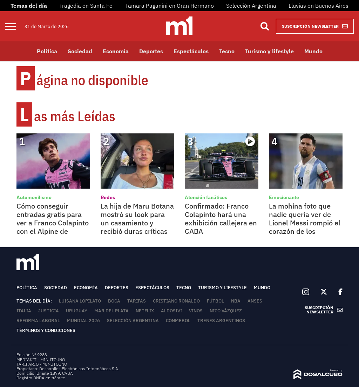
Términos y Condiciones (45, 330)
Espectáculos (191, 51)
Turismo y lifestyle (269, 51)
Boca (114, 301)
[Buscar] (264, 26)
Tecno (227, 51)
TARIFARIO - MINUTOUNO (42, 364)
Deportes (151, 51)
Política (47, 51)
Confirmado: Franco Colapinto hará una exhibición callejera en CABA (221, 218)
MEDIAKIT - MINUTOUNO (40, 359)
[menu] (15, 26)
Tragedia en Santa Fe (86, 5)
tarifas (136, 301)
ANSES (255, 301)
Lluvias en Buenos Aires (318, 5)
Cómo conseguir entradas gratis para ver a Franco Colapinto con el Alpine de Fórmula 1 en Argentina (52, 227)
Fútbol (215, 301)
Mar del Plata (111, 311)
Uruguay (76, 311)
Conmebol (178, 321)
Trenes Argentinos (221, 321)
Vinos (196, 311)
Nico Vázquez (226, 311)
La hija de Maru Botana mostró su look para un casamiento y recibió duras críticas (137, 218)
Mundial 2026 (83, 321)
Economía (116, 51)
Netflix (145, 311)
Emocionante (284, 197)
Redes (108, 197)
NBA (236, 301)
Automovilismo (34, 197)
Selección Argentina (251, 5)
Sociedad (80, 51)
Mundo (313, 51)
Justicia (48, 311)
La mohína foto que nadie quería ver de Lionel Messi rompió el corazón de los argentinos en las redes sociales (304, 227)
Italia (23, 311)
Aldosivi (171, 311)
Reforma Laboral (38, 321)
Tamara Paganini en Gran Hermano (169, 5)
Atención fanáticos (206, 197)
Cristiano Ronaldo (176, 301)
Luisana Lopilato (80, 301)
